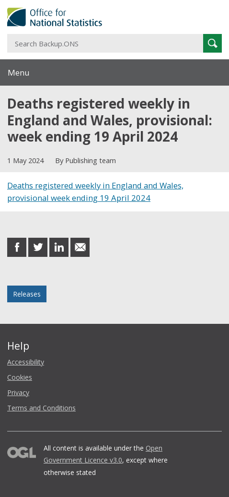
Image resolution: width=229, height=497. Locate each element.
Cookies (19, 377)
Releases (27, 293)
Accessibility (25, 361)
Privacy (18, 392)
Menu (19, 72)
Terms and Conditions (41, 407)
